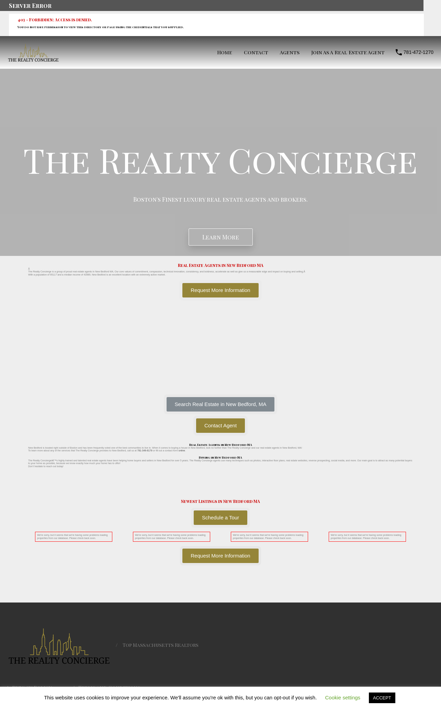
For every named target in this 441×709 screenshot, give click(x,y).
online (182, 450)
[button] (221, 404)
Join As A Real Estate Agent (348, 52)
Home (224, 52)
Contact (256, 52)
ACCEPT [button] (382, 697)
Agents (289, 52)
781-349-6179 (144, 450)
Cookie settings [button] (343, 697)
